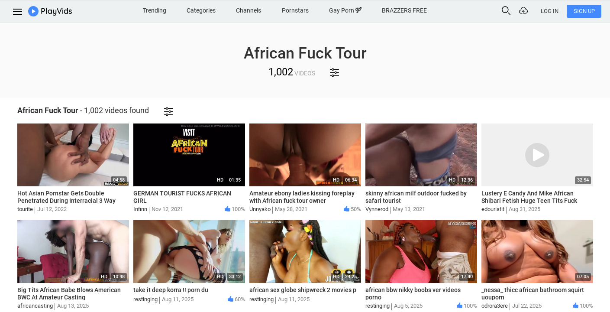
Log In (549, 11)
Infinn (140, 209)
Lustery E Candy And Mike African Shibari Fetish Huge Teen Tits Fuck (529, 197)
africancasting (35, 305)
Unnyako (260, 209)
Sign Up (584, 11)
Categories (201, 10)
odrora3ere (494, 305)
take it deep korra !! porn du (170, 289)
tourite (25, 209)
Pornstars (295, 10)
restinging (145, 299)
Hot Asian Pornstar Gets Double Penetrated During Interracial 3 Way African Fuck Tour (66, 200)
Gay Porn (345, 10)
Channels (248, 10)
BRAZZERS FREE (404, 10)
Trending (154, 10)
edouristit (492, 209)
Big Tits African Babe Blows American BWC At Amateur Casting (69, 293)
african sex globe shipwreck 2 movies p (302, 289)
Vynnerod (376, 209)
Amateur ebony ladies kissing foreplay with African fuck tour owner (302, 197)
